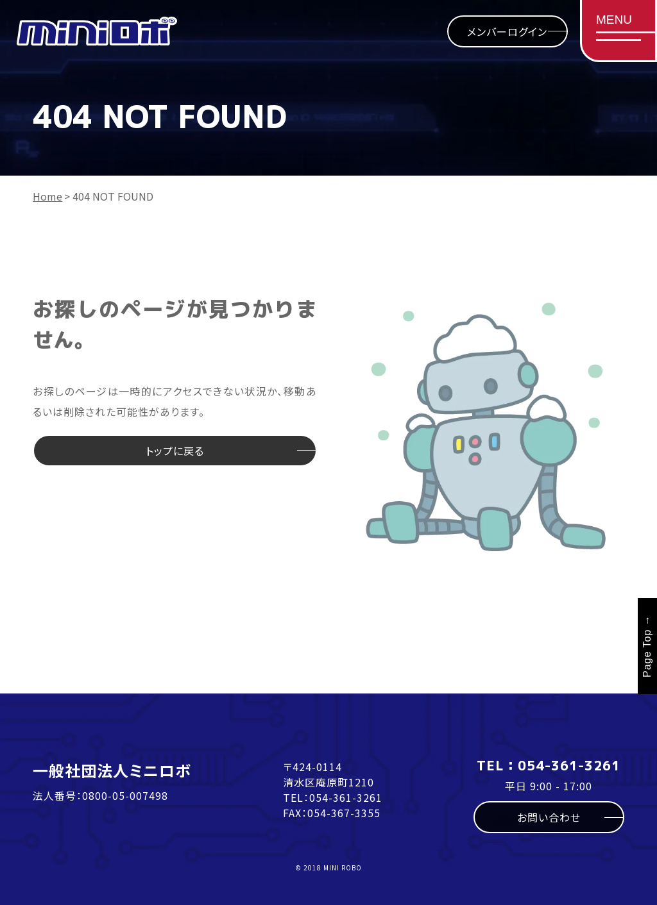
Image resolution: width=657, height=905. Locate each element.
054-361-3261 (345, 797)
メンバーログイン (507, 31)
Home (47, 196)
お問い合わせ (549, 817)
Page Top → (647, 646)
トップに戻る (175, 450)
